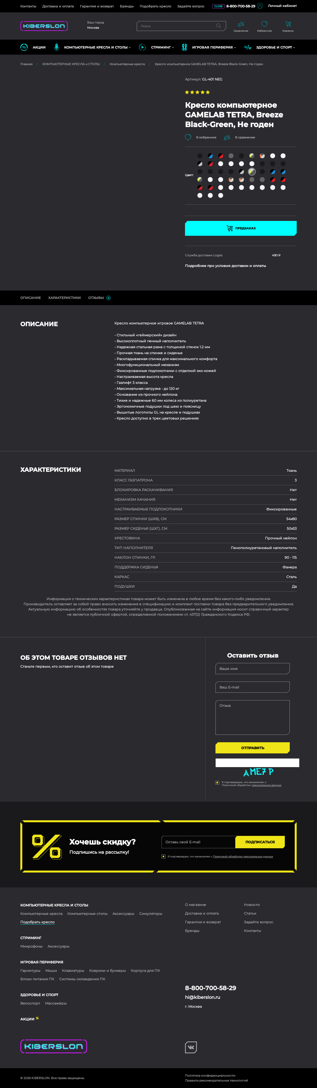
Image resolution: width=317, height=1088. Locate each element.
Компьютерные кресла (127, 64)
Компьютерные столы (87, 913)
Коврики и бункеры (107, 970)
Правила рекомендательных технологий (216, 1080)
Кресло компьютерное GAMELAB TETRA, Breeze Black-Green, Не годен (209, 64)
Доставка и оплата (58, 6)
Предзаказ (241, 228)
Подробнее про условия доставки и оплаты (225, 266)
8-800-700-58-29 (240, 6)
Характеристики (64, 298)
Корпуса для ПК (145, 970)
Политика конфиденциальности (210, 1075)
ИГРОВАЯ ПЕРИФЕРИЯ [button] (207, 47)
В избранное (200, 137)
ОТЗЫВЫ (99, 298)
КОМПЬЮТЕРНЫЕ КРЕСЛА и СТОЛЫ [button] (91, 47)
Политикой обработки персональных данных (243, 856)
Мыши (51, 970)
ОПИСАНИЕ (30, 298)
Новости (252, 904)
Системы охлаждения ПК (82, 979)
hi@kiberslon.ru (202, 997)
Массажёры (56, 1003)
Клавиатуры (73, 970)
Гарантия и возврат (97, 6)
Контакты (28, 6)
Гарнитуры (30, 970)
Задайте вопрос (190, 6)
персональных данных (266, 785)
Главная (26, 64)
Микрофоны (31, 946)
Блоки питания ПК (37, 979)
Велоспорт (30, 1003)
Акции (33, 47)
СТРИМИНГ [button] (155, 47)
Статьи (250, 913)
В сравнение (239, 137)
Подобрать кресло (155, 6)
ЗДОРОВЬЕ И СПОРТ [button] (268, 47)
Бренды (126, 6)
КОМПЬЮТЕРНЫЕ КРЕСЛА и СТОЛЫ (71, 64)
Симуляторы (150, 913)
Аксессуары (123, 913)
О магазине (195, 904)
